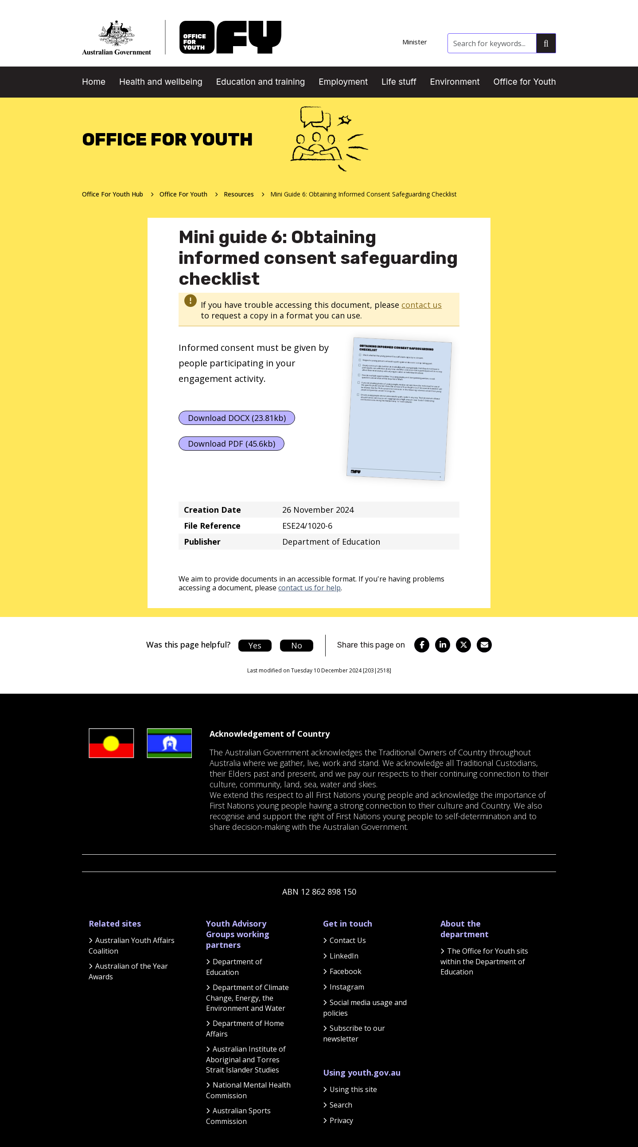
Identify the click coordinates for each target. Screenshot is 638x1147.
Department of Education (234, 967)
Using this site (353, 1089)
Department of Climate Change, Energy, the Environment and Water (247, 997)
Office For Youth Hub (112, 194)
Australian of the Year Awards (128, 971)
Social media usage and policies (365, 1008)
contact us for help (309, 588)
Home (93, 82)
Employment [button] (343, 82)
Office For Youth (183, 194)
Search (341, 1105)
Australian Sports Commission (238, 1116)
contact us (421, 304)
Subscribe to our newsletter (354, 1033)
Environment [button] (455, 82)
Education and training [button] (260, 82)
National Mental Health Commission (248, 1090)
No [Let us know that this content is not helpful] (296, 645)
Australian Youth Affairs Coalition (132, 945)
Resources (239, 194)
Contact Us (348, 940)
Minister (414, 41)
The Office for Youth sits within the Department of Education (484, 961)
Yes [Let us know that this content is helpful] (255, 645)
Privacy (341, 1120)
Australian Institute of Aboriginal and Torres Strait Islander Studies (246, 1059)
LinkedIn (344, 956)
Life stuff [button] (398, 82)
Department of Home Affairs (245, 1028)
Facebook (346, 971)
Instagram (347, 987)
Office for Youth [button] (524, 82)
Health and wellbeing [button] (160, 82)
